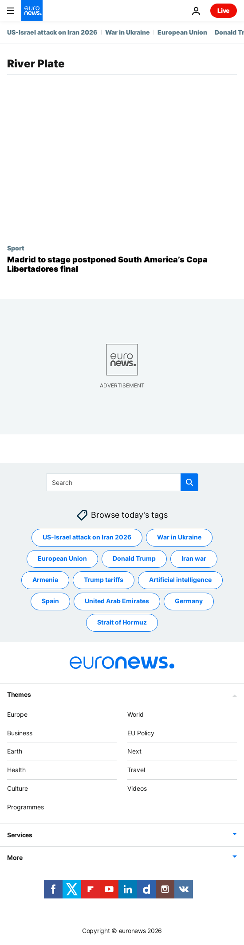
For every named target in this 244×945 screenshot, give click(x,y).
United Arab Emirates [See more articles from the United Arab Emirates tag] (117, 601)
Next (134, 751)
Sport (15, 247)
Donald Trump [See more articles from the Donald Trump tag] (134, 558)
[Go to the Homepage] (32, 10)
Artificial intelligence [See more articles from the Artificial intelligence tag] (180, 579)
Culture (17, 788)
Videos (137, 788)
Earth (14, 751)
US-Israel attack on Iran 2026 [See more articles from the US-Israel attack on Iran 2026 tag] (87, 537)
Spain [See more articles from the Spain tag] (50, 601)
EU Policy (140, 732)
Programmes (25, 807)
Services (19, 834)
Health (16, 769)
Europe (17, 714)
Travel (136, 769)
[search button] (189, 482)
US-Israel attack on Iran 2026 (52, 32)
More (15, 857)
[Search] (122, 482)
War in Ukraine (127, 32)
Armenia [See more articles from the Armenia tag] (45, 579)
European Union (182, 32)
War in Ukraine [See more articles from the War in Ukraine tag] (179, 537)
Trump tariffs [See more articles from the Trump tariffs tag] (103, 579)
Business (19, 732)
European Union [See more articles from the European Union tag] (62, 558)
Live (223, 10)
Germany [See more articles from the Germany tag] (189, 601)
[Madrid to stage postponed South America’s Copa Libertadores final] (122, 264)
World (135, 714)
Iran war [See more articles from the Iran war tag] (193, 558)
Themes (19, 694)
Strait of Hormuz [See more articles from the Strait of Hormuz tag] (122, 622)
